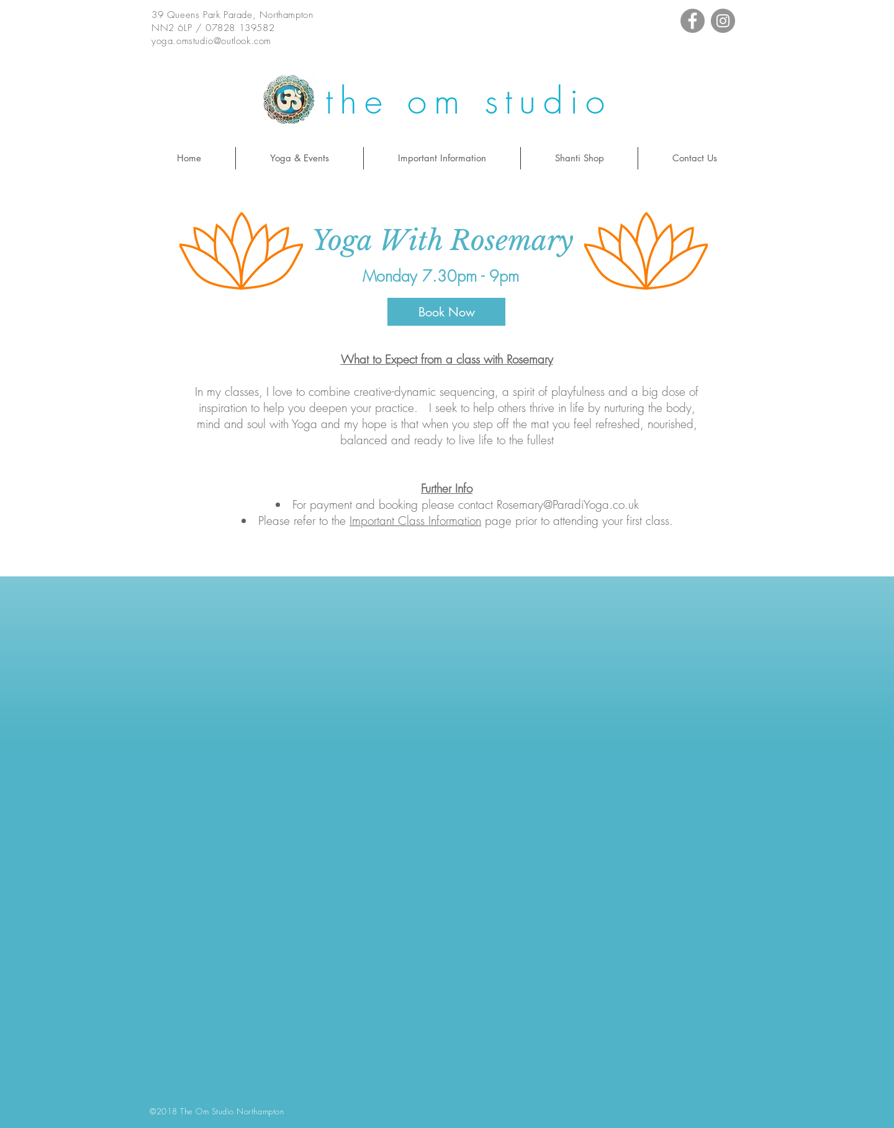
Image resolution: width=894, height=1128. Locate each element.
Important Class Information (415, 521)
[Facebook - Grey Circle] (692, 21)
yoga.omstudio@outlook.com (211, 41)
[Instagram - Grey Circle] (723, 21)
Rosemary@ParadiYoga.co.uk (568, 504)
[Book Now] (446, 312)
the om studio (468, 101)
